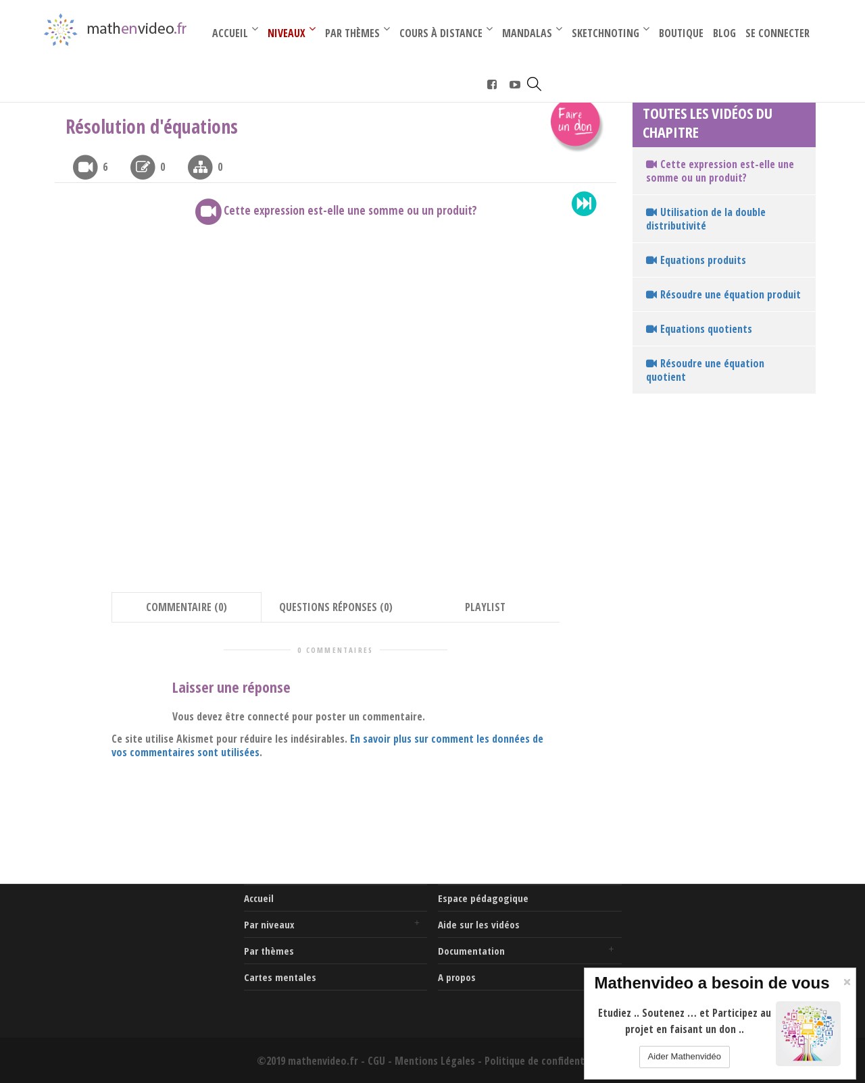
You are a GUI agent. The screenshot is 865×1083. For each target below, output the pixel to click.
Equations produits (696, 260)
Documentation (471, 950)
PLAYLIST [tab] (485, 607)
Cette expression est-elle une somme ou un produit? (720, 171)
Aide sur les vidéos (479, 924)
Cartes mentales (280, 977)
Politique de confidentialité (546, 1060)
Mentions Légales (435, 1060)
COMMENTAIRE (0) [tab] (186, 607)
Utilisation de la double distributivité (706, 219)
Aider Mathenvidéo (684, 1056)
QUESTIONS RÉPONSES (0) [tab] (336, 607)
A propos (457, 977)
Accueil (259, 898)
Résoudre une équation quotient (705, 370)
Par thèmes (269, 950)
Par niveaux (269, 924)
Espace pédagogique (483, 898)
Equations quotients (699, 328)
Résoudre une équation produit (723, 294)
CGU (376, 1060)
